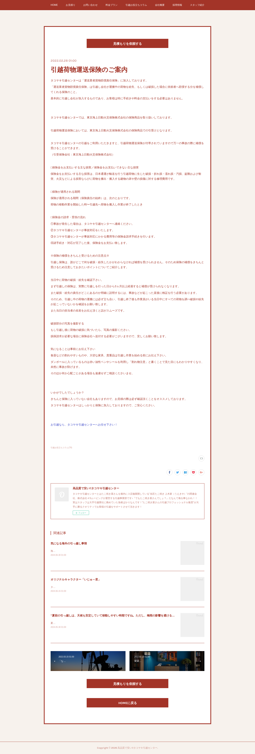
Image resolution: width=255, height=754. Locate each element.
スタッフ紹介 (197, 5)
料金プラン (112, 5)
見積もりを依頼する (127, 44)
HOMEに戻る (127, 703)
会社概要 (160, 5)
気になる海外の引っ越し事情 (69, 543)
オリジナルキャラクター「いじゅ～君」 (76, 579)
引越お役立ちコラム (136, 5)
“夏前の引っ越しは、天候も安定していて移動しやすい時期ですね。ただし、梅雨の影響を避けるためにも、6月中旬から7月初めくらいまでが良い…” (144, 615)
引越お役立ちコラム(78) (61, 447)
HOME (54, 5)
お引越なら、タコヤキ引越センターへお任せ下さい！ (84, 424)
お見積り (70, 5)
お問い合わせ (90, 5)
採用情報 (177, 5)
